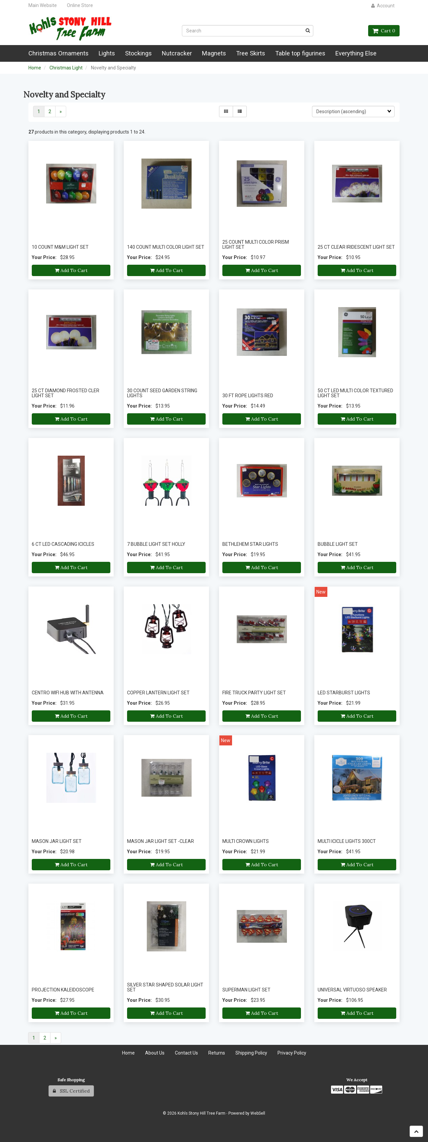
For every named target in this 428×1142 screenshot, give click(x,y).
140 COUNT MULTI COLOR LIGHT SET (165, 247)
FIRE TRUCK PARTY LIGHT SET (254, 692)
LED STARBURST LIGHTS (344, 692)
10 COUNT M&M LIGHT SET (60, 247)
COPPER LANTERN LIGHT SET (158, 692)
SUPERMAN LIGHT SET (246, 989)
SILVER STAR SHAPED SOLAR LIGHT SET (165, 987)
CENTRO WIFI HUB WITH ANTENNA (68, 692)
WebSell (257, 1113)
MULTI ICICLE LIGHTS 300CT (347, 841)
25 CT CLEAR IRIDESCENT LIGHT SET (356, 247)
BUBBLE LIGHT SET (338, 544)
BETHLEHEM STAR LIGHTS (250, 544)
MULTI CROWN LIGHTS (245, 841)
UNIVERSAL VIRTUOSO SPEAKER (352, 989)
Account (383, 5)
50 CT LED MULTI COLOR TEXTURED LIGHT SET (355, 393)
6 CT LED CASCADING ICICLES (63, 544)
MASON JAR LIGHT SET (57, 841)
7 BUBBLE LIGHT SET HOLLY (156, 544)
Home (34, 67)
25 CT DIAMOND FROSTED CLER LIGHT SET (65, 393)
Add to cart (71, 270)
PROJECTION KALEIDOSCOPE (63, 989)
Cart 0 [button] (383, 31)
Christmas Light (66, 67)
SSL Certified (71, 1091)
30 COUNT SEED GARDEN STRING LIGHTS (162, 393)
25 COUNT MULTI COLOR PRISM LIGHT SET (255, 244)
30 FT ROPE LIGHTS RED (247, 395)
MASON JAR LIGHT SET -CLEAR (160, 841)
